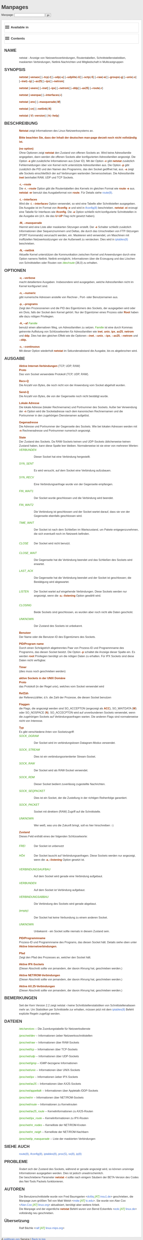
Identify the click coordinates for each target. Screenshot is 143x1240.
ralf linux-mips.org (49, 1228)
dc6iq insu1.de (99, 1196)
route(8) (107, 192)
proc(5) (62, 1153)
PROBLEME (16, 1161)
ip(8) (79, 1153)
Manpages (14, 7)
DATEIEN (13, 1021)
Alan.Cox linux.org (34, 1204)
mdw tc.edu (83, 1200)
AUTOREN (14, 1189)
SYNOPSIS (14, 69)
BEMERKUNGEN (20, 998)
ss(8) (71, 1153)
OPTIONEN (15, 270)
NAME (10, 50)
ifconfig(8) (91, 207)
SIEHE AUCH (17, 1146)
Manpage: (7, 14)
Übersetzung (16, 1220)
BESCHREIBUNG (21, 123)
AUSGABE (14, 358)
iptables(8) (121, 239)
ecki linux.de (124, 1209)
